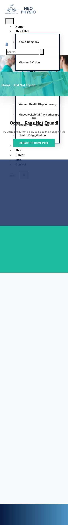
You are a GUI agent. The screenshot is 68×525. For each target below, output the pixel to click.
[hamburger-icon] (9, 21)
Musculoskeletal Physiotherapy (39, 114)
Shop (18, 150)
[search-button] (42, 52)
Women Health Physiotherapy (38, 104)
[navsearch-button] (7, 44)
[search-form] (22, 52)
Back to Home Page (34, 143)
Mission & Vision (29, 62)
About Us (22, 31)
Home (19, 26)
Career (19, 155)
